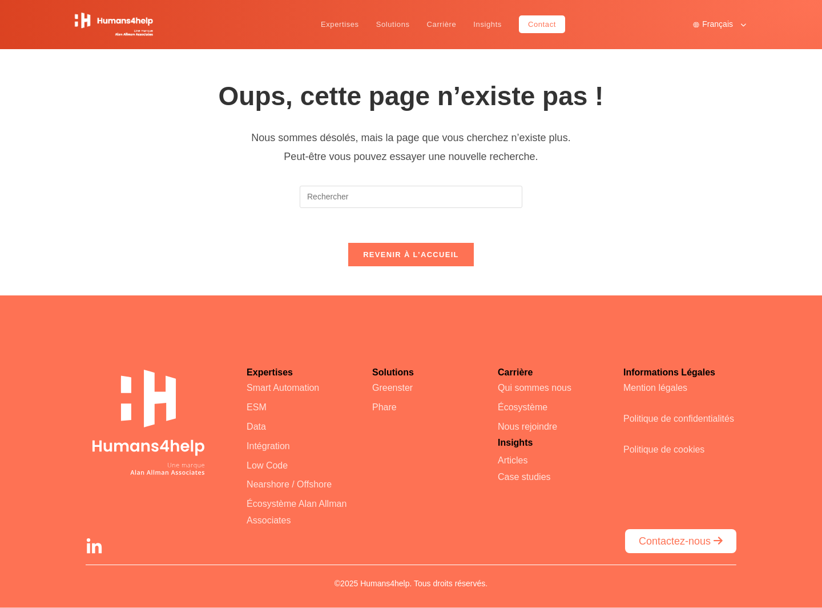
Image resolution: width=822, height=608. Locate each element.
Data (256, 426)
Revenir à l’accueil (411, 254)
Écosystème (522, 407)
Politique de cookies (663, 449)
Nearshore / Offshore (289, 484)
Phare (384, 407)
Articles (512, 460)
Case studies (524, 477)
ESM (257, 407)
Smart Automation (283, 388)
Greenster (392, 388)
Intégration (268, 446)
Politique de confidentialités (678, 418)
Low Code (267, 465)
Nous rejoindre (527, 426)
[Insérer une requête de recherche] (411, 197)
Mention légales (655, 388)
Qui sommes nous (534, 388)
